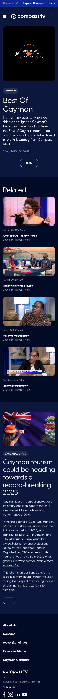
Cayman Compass (33, 3)
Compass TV (10, 3)
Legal (6, 678)
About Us (9, 625)
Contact (9, 634)
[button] (29, 53)
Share (31, 164)
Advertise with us (15, 642)
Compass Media (14, 651)
